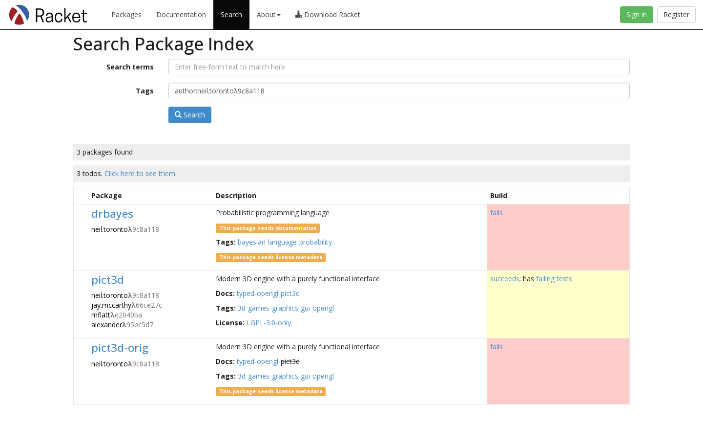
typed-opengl (257, 293)
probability (315, 242)
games (258, 308)
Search (231, 14)
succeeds (504, 278)
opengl (323, 308)
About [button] (269, 14)
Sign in (636, 14)
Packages (126, 14)
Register (676, 14)
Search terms (130, 66)
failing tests (554, 278)
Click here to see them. (140, 173)
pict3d (107, 279)
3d (242, 308)
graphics (285, 308)
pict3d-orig (119, 347)
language (282, 242)
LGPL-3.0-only (269, 322)
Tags (145, 90)
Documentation (181, 14)
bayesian (252, 242)
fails (496, 212)
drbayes (112, 213)
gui (305, 308)
